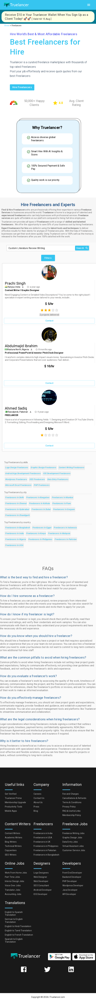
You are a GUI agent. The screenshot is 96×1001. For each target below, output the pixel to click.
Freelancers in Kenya (36, 533)
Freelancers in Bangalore (38, 497)
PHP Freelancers (41, 485)
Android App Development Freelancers (23, 473)
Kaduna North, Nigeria (18, 349)
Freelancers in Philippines (40, 539)
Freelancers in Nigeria (15, 539)
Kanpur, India (14, 287)
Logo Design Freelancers (17, 467)
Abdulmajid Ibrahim (21, 346)
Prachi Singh (15, 283)
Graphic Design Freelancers (43, 467)
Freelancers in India (14, 533)
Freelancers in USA (14, 545)
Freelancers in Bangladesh (17, 527)
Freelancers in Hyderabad (17, 509)
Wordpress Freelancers (16, 479)
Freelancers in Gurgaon (63, 509)
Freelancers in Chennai (16, 503)
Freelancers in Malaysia (59, 533)
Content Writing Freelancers (71, 467)
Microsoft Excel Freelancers (18, 485)
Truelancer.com (57, 997)
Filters (48, 258)
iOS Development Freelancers (56, 473)
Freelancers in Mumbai (62, 497)
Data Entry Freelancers (58, 479)
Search (82, 248)
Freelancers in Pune (61, 503)
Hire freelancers (22, 87)
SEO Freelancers (37, 479)
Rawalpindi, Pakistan (18, 412)
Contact (49, 320)
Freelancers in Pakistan (65, 539)
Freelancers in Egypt (42, 527)
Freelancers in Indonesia (65, 527)
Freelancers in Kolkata (39, 503)
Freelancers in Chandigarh (17, 515)
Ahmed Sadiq (16, 408)
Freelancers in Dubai (41, 509)
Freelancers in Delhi (14, 497)
